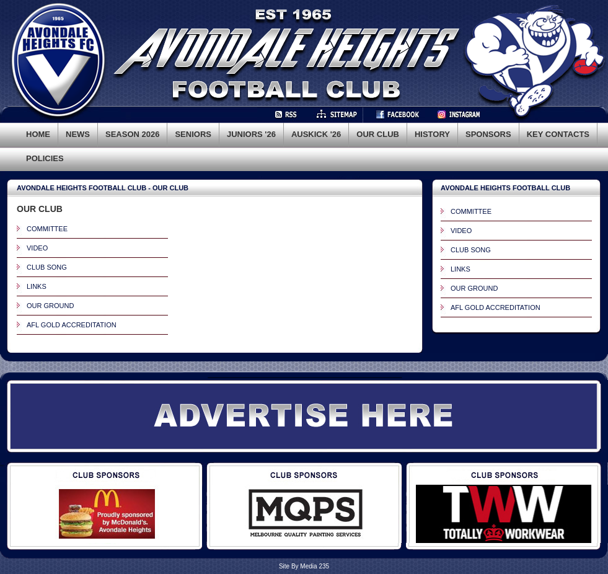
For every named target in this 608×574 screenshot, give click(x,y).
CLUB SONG (47, 267)
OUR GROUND (50, 305)
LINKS (36, 286)
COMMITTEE (47, 228)
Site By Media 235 (304, 566)
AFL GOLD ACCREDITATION (72, 325)
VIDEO (37, 248)
